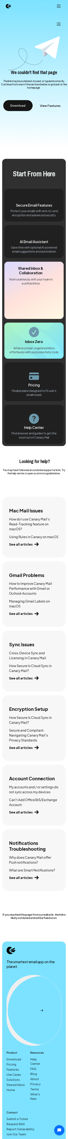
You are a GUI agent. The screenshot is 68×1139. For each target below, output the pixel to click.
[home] (8, 6)
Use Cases (14, 1074)
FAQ (33, 1069)
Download (14, 1059)
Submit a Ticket (17, 1119)
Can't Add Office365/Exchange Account (33, 802)
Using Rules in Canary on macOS (33, 537)
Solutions (13, 1080)
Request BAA (16, 1124)
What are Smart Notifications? (32, 870)
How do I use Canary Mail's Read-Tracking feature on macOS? (29, 524)
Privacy (35, 1084)
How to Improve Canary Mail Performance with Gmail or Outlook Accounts (30, 588)
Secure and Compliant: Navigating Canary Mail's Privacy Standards (28, 735)
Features (13, 1069)
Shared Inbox (16, 1085)
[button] (58, 6)
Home (11, 1090)
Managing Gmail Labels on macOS (29, 603)
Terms (34, 1089)
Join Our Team (16, 1134)
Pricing (11, 1064)
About (34, 1079)
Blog (33, 1074)
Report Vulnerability (20, 1129)
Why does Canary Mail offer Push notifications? (30, 859)
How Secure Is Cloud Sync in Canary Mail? (30, 668)
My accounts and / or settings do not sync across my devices (33, 789)
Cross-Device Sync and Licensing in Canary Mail (27, 655)
